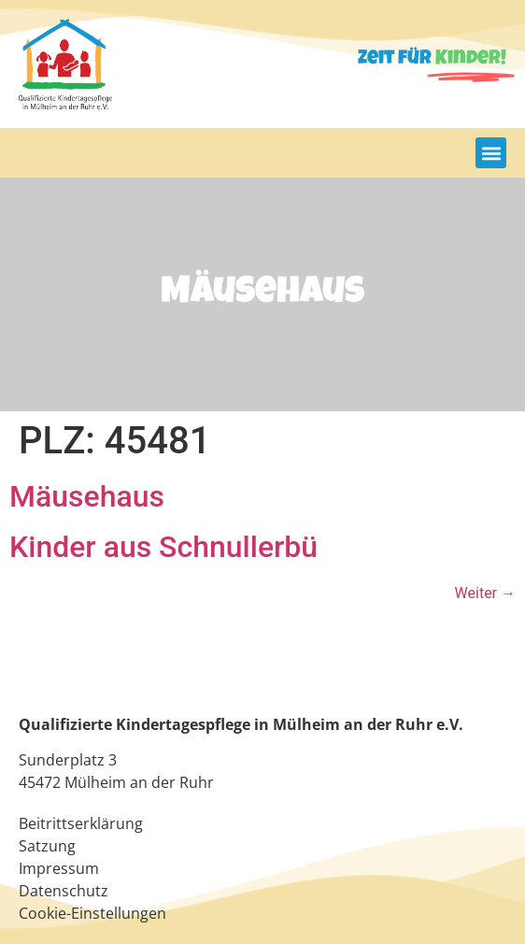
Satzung (47, 846)
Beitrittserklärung (81, 823)
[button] (490, 152)
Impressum (59, 868)
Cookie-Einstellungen (92, 913)
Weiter (485, 593)
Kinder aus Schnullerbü (163, 547)
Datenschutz (63, 890)
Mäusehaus (86, 496)
